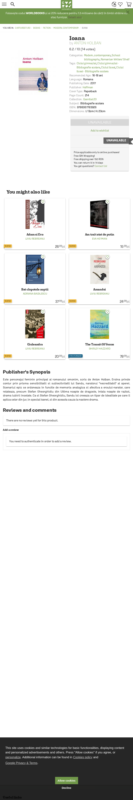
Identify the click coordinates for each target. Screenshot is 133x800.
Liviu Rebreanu (35, 238)
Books (36, 28)
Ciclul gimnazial (86, 63)
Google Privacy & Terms (21, 763)
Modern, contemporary (66, 28)
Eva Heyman (99, 238)
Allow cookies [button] (66, 780)
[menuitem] (113, 4)
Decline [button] (66, 787)
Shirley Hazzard (99, 348)
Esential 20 (90, 99)
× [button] (128, 12)
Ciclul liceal (108, 67)
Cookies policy (82, 757)
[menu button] (4, 4)
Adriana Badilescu (35, 293)
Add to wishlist (100, 130)
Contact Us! (101, 166)
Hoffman (88, 87)
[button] (34, 4)
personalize (13, 757)
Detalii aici (75, 17)
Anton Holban (87, 43)
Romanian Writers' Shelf (115, 59)
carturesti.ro (22, 28)
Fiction (47, 28)
